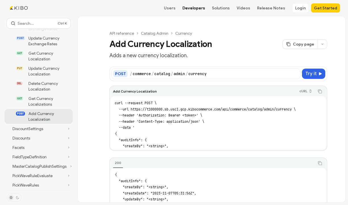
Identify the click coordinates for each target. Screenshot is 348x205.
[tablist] (212, 163)
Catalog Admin (154, 33)
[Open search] (38, 23)
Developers (193, 8)
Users (170, 8)
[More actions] (322, 44)
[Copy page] (300, 44)
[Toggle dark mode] (14, 198)
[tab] (118, 162)
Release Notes (271, 8)
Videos (243, 8)
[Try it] (313, 74)
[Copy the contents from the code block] (320, 91)
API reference (121, 33)
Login (300, 8)
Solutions (221, 8)
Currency (183, 33)
